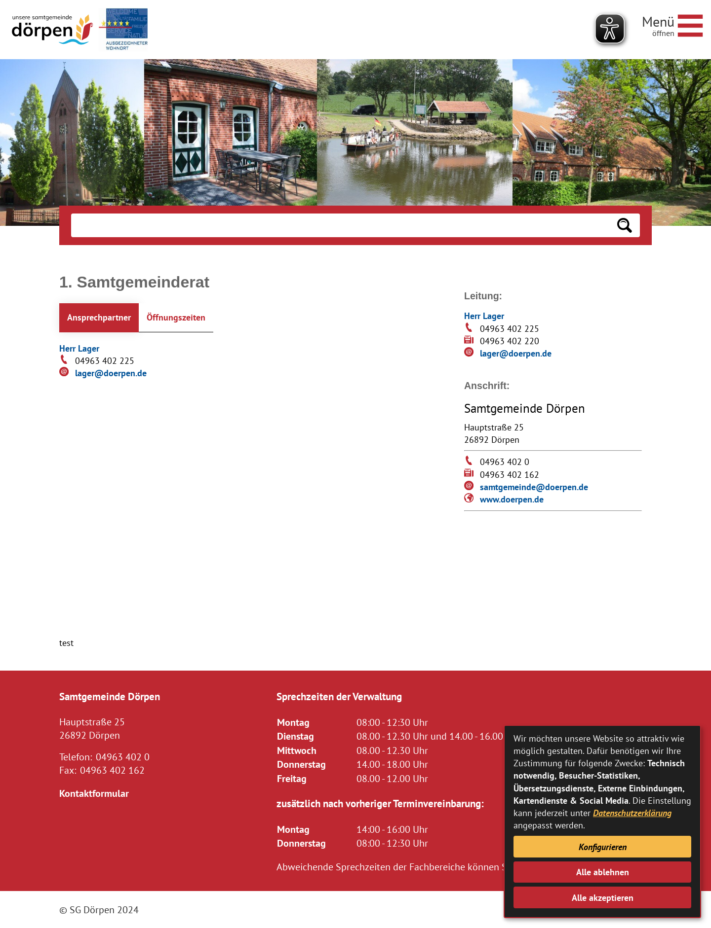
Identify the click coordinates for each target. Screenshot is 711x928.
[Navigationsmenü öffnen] (672, 24)
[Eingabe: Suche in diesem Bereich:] (340, 225)
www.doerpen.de (512, 499)
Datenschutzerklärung (632, 813)
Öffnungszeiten (176, 317)
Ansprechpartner (99, 317)
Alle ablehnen (602, 872)
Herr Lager (79, 348)
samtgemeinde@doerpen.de (534, 487)
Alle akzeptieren (602, 897)
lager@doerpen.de (111, 373)
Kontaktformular (94, 793)
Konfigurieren (603, 847)
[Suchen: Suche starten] (624, 225)
